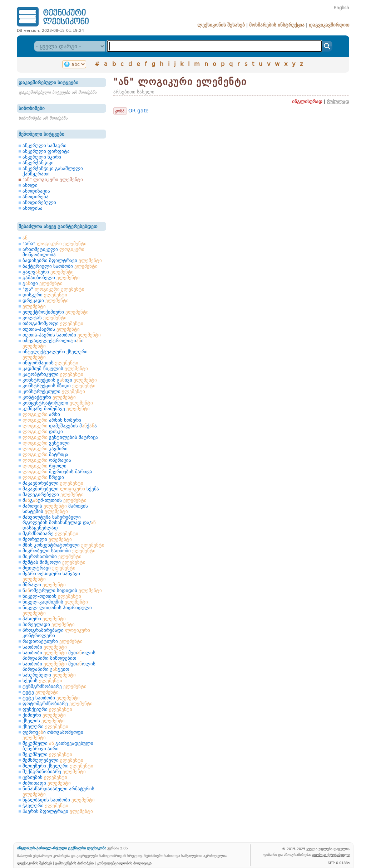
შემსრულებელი (53, 760)
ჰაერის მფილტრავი (58, 811)
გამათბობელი (51, 277)
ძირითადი (47, 783)
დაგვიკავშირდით (329, 25)
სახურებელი (49, 675)
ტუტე (41, 692)
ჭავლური (45, 805)
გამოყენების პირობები (74, 863)
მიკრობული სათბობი (59, 550)
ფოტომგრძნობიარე (58, 703)
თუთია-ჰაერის (51, 329)
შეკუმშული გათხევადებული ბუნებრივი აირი (58, 746)
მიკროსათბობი (52, 556)
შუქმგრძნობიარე (54, 771)
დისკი (43, 431)
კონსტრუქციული (54, 391)
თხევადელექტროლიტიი (53, 343)
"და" (53, 289)
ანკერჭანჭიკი (38, 162)
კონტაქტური (49, 397)
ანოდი (30, 185)
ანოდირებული (39, 202)
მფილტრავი (49, 568)
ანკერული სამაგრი (44, 145)
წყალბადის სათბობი (59, 799)
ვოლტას (44, 317)
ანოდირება (36, 196)
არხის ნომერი (52, 420)
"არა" (54, 243)
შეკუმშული (47, 754)
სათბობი (45, 647)
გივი (43, 283)
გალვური (48, 272)
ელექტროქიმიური (56, 312)
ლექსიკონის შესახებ (221, 25)
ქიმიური (44, 715)
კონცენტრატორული (58, 403)
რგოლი (44, 466)
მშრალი (44, 584)
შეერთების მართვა (57, 471)
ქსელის (44, 720)
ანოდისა (33, 208)
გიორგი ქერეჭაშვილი (331, 854)
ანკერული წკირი (42, 157)
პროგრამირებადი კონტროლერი (56, 632)
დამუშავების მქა (60, 425)
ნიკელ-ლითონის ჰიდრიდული (57, 610)
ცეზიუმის (45, 777)
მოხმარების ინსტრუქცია (277, 25)
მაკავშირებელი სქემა (61, 488)
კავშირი (45, 448)
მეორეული (47, 539)
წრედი (43, 477)
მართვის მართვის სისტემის (55, 508)
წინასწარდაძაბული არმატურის (58, 791)
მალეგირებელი (53, 494)
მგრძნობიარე (50, 533)
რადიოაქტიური (53, 641)
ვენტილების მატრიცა (60, 437)
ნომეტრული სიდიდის (62, 590)
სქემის (42, 680)
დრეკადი (46, 300)
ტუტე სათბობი (51, 697)
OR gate (138, 110)
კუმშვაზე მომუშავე (56, 408)
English (341, 7)
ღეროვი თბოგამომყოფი (53, 734)
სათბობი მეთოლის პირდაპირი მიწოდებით (59, 655)
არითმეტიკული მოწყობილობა (53, 252)
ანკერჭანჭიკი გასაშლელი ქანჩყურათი (53, 171)
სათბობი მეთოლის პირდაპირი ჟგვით (59, 666)
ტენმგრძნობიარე (54, 686)
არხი (41, 414)
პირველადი (49, 624)
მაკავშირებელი (53, 483)
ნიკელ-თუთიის (52, 596)
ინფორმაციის (50, 362)
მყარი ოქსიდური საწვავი (51, 576)
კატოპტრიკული (53, 374)
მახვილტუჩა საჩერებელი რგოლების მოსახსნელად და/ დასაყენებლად (59, 522)
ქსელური (45, 726)
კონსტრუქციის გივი (60, 380)
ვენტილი (46, 443)
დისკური (45, 294)
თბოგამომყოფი (53, 323)
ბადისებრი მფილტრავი (62, 260)
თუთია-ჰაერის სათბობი (62, 335)
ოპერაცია (47, 460)
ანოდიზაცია (36, 191)
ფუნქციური (47, 709)
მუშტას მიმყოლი (54, 562)
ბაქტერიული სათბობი (60, 266)
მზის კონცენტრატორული (63, 545)
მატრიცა (45, 454)
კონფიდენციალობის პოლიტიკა (124, 863)
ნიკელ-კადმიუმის (55, 602)
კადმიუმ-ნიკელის (55, 368)
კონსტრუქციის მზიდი (59, 385)
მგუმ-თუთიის (54, 500)
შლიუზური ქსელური (58, 765)
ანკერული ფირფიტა (46, 151)
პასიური (44, 618)
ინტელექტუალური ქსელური (55, 354)
